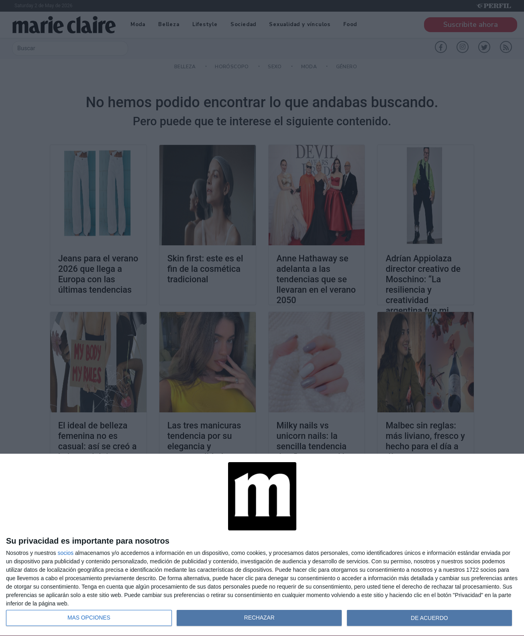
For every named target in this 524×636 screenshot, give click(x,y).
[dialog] (262, 545)
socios (65, 553)
